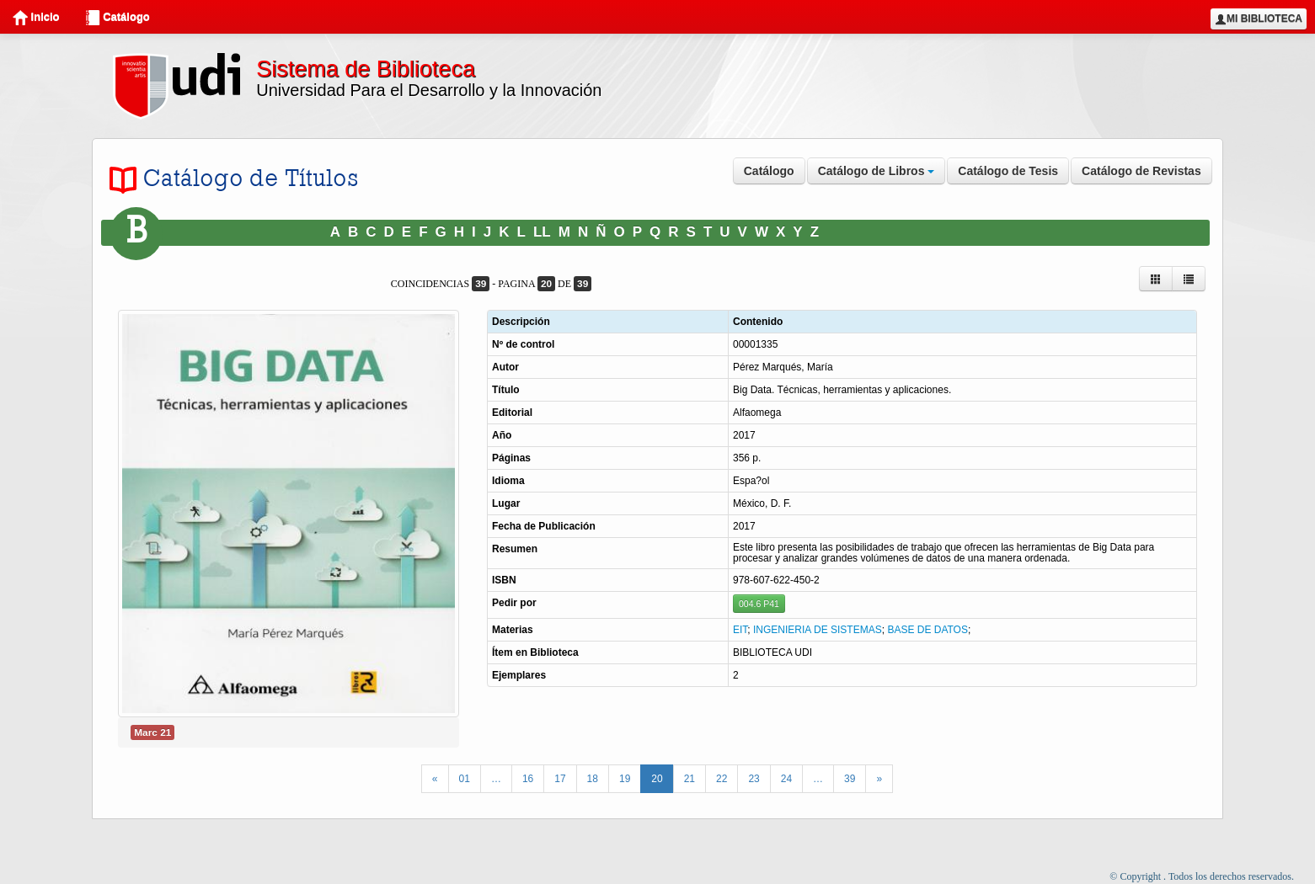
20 (656, 779)
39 (849, 779)
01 (464, 779)
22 (721, 779)
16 (527, 779)
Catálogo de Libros (876, 171)
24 (786, 779)
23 (753, 779)
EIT (740, 630)
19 (624, 779)
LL (542, 232)
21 (689, 779)
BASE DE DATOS (927, 630)
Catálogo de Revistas (1141, 171)
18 (592, 779)
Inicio (36, 17)
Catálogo (117, 17)
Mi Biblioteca (1258, 19)
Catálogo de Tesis (1008, 171)
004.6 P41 (759, 604)
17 (559, 779)
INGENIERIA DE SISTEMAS (817, 630)
